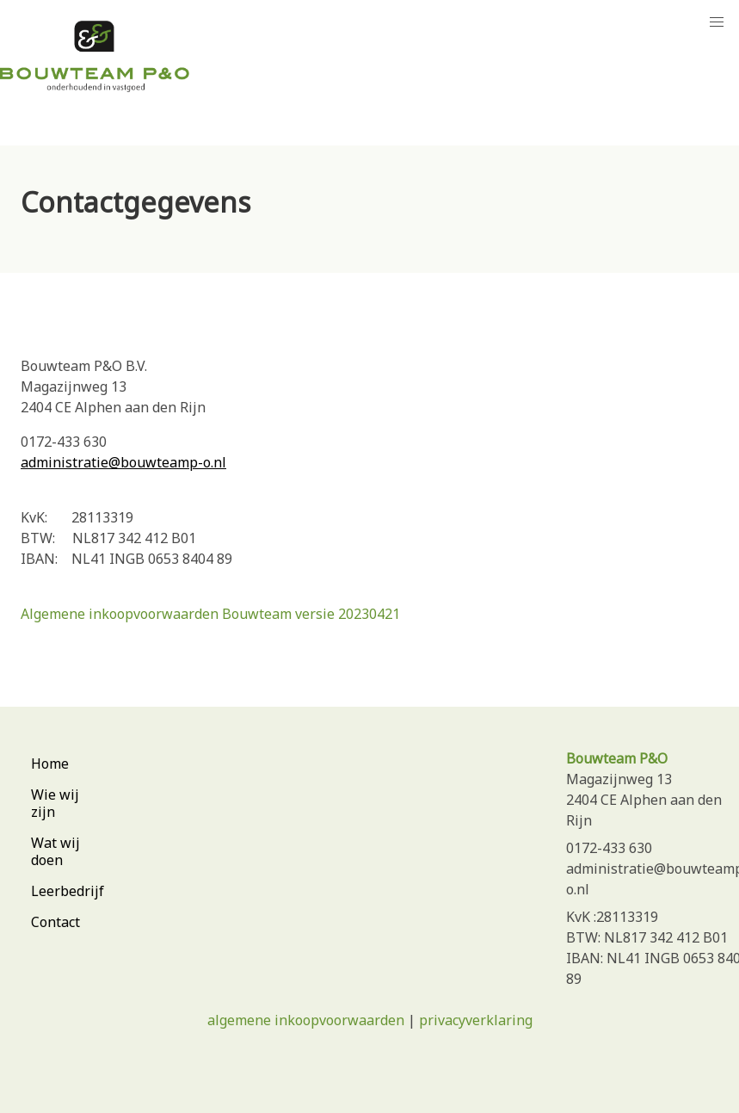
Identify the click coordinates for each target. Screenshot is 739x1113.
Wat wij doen (55, 851)
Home (50, 763)
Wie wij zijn (55, 803)
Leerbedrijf (67, 890)
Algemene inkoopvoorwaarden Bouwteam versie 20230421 (210, 613)
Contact (55, 921)
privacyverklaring (476, 1020)
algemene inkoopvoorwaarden (305, 1020)
